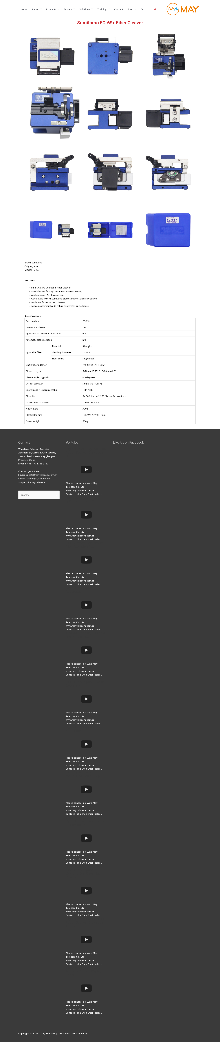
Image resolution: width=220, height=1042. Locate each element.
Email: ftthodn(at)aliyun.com (34, 478)
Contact (118, 9)
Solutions (84, 9)
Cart (143, 9)
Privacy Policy (79, 1033)
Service (68, 9)
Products (51, 9)
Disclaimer (64, 1033)
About (35, 9)
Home (24, 9)
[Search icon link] (155, 9)
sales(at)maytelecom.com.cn (42, 475)
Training (102, 9)
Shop (130, 9)
